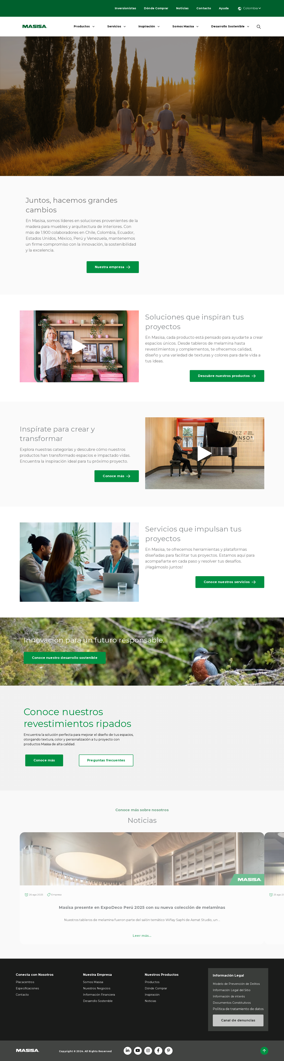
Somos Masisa (183, 26)
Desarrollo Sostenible (228, 26)
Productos (82, 26)
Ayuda (224, 8)
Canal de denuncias (238, 1020)
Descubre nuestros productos (227, 376)
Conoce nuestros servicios (230, 582)
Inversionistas (125, 8)
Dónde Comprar (156, 8)
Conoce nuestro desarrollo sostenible (64, 658)
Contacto (203, 8)
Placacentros (25, 982)
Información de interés (229, 996)
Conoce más (117, 476)
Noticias (182, 8)
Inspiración (146, 26)
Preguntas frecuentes (106, 760)
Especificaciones (27, 988)
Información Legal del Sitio (231, 990)
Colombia (249, 8)
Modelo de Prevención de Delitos (236, 984)
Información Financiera (99, 994)
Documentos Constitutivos (232, 1003)
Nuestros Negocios (96, 988)
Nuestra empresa (113, 267)
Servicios (114, 26)
